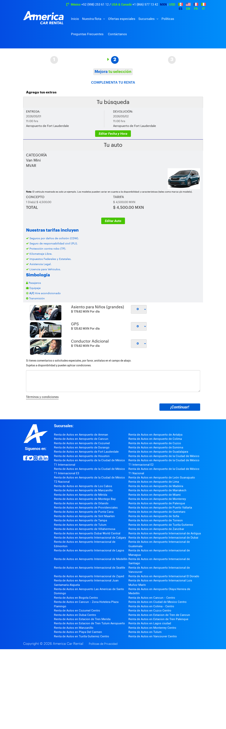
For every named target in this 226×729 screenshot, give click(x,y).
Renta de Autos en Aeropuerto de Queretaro (156, 511)
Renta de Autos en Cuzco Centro (149, 610)
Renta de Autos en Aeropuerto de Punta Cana (83, 511)
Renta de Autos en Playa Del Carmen (78, 632)
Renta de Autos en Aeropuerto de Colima (155, 439)
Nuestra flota (92, 19)
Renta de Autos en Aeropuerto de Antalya (155, 434)
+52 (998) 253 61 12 (95, 4)
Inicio (75, 19)
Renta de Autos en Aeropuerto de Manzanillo (83, 490)
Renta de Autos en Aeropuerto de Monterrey (157, 499)
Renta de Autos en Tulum (145, 632)
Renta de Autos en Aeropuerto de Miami (154, 494)
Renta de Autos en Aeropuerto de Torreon (155, 520)
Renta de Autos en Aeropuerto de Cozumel (82, 443)
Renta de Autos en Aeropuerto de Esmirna (155, 447)
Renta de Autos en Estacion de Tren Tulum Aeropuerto (89, 623)
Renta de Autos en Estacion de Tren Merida (82, 619)
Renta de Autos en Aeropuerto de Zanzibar (156, 529)
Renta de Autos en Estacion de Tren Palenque (158, 619)
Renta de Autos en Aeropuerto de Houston (82, 456)
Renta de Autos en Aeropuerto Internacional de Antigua (164, 533)
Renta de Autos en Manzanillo (73, 627)
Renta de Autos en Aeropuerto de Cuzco (154, 443)
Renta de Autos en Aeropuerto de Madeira (155, 486)
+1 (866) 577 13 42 (145, 4)
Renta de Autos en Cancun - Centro (151, 597)
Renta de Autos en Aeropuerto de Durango (81, 447)
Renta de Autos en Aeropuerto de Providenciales (86, 507)
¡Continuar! (179, 407)
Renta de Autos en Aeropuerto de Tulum (80, 525)
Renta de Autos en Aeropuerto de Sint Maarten (84, 516)
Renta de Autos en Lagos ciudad (149, 623)
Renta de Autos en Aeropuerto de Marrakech (157, 490)
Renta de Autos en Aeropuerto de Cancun (81, 439)
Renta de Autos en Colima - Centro (151, 606)
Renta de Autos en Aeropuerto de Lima (153, 481)
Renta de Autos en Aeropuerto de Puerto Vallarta (160, 507)
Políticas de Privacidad (103, 643)
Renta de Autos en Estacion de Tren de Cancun (159, 615)
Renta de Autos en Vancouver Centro (152, 636)
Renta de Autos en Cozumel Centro (77, 610)
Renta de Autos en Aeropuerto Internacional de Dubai (163, 537)
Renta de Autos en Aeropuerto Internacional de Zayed (89, 576)
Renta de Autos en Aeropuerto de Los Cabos (83, 486)
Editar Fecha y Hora (113, 134)
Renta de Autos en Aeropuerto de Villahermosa (84, 529)
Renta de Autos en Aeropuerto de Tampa (80, 520)
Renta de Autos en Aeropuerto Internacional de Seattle (89, 567)
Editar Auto (113, 221)
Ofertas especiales (121, 19)
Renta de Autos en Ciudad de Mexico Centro (157, 602)
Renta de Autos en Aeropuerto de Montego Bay (85, 499)
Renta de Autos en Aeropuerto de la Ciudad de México (163, 456)
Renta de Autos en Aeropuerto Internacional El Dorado (163, 576)
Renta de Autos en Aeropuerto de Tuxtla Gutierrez (160, 525)
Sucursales (146, 19)
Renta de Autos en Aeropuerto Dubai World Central (87, 533)
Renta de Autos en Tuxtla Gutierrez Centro (81, 636)
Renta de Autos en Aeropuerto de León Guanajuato (161, 477)
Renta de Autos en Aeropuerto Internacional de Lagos (89, 550)
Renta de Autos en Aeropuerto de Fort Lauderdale (86, 451)
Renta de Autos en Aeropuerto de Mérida (80, 494)
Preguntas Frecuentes (87, 34)
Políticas (168, 19)
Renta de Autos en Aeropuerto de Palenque (156, 503)
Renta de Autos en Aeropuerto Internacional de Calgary (90, 537)
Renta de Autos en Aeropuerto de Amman (81, 434)
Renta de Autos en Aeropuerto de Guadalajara (158, 451)
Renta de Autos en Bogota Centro (76, 597)
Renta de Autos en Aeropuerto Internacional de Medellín (90, 559)
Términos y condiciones (42, 397)
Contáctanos (117, 34)
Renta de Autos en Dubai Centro (75, 615)
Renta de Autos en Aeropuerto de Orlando (81, 503)
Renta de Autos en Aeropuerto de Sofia (153, 516)
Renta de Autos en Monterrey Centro (152, 627)
